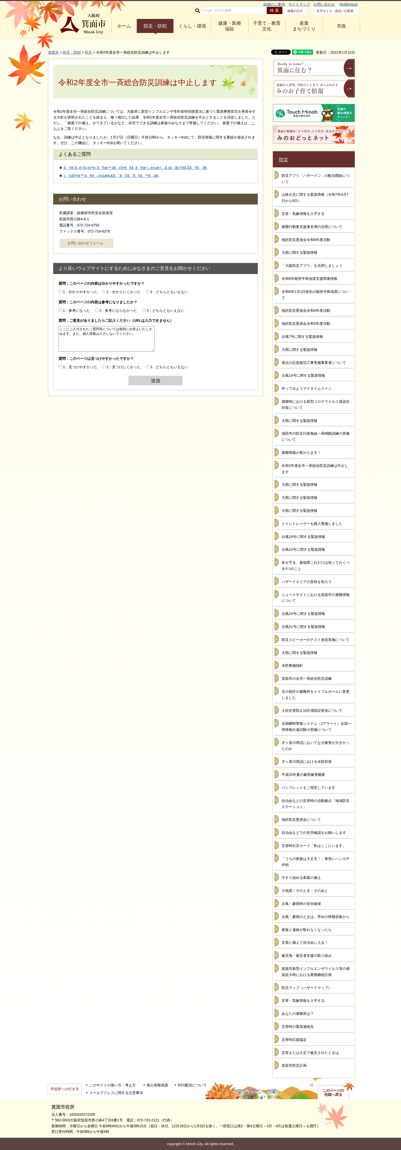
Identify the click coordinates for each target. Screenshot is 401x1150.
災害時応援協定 (294, 1040)
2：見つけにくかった (124, 367)
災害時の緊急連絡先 (298, 1027)
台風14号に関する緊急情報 (303, 375)
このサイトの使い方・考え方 (112, 1085)
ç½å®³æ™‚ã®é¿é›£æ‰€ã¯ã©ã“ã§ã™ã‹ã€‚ (111, 176)
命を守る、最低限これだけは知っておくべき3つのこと (316, 565)
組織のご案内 (274, 4)
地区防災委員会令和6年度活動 (306, 240)
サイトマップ (299, 4)
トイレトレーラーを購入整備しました (312, 524)
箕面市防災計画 (294, 1065)
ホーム (124, 26)
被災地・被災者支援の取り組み (307, 955)
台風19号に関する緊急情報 (303, 537)
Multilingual (349, 4)
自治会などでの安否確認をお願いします (314, 833)
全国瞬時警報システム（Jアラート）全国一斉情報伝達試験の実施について (316, 726)
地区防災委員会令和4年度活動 (306, 310)
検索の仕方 (295, 11)
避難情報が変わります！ (301, 453)
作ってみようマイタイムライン (307, 388)
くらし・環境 (192, 26)
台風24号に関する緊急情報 (303, 614)
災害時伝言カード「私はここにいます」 (314, 846)
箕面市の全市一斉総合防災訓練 (307, 678)
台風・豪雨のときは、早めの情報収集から (316, 917)
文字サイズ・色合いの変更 (335, 11)
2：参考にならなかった (118, 310)
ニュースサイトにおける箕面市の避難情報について (316, 598)
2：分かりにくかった (124, 292)
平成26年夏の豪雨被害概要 (303, 775)
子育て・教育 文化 (267, 26)
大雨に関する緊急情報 (299, 252)
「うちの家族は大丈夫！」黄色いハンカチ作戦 (316, 862)
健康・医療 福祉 (229, 26)
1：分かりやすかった (80, 292)
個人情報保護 (157, 1085)
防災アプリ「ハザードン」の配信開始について (316, 179)
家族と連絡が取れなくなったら (307, 930)
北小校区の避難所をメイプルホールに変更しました (316, 694)
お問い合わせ (324, 4)
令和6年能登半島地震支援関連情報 (309, 279)
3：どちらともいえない (169, 292)
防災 (88, 52)
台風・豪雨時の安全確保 (301, 904)
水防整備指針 (292, 665)
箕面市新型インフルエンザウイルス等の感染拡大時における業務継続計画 (316, 972)
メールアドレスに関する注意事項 (116, 1093)
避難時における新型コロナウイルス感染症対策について (316, 404)
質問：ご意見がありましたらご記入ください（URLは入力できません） (116, 320)
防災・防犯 (155, 26)
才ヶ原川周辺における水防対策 (307, 762)
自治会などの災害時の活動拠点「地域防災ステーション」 (316, 804)
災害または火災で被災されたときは (310, 1053)
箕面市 (53, 52)
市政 (341, 26)
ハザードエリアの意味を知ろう (307, 582)
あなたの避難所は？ (298, 1013)
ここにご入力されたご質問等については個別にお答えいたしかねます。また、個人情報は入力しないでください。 (106, 339)
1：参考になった (76, 310)
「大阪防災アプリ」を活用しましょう (312, 265)
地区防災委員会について (301, 820)
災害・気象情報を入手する (303, 214)
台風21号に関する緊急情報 (303, 627)
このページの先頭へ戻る (333, 1092)
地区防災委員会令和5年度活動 (306, 323)
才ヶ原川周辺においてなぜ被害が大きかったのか (316, 746)
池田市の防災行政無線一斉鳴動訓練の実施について (316, 436)
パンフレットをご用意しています (308, 788)
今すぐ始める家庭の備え (301, 878)
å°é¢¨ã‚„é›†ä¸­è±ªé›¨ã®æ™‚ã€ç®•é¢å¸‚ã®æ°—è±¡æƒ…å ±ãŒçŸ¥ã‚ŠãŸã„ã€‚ (135, 168)
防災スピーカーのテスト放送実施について (316, 640)
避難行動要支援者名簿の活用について (312, 227)
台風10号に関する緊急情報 (303, 549)
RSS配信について (192, 1085)
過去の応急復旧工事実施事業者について (314, 363)
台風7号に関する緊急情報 (302, 337)
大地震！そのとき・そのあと (305, 891)
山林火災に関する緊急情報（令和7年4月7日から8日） (315, 197)
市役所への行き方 (64, 1089)
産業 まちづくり (304, 26)
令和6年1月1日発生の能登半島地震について (315, 295)
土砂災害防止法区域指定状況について (312, 710)
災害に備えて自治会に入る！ (305, 942)
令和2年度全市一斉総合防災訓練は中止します (315, 469)
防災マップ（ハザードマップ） (307, 988)
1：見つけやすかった (80, 367)
